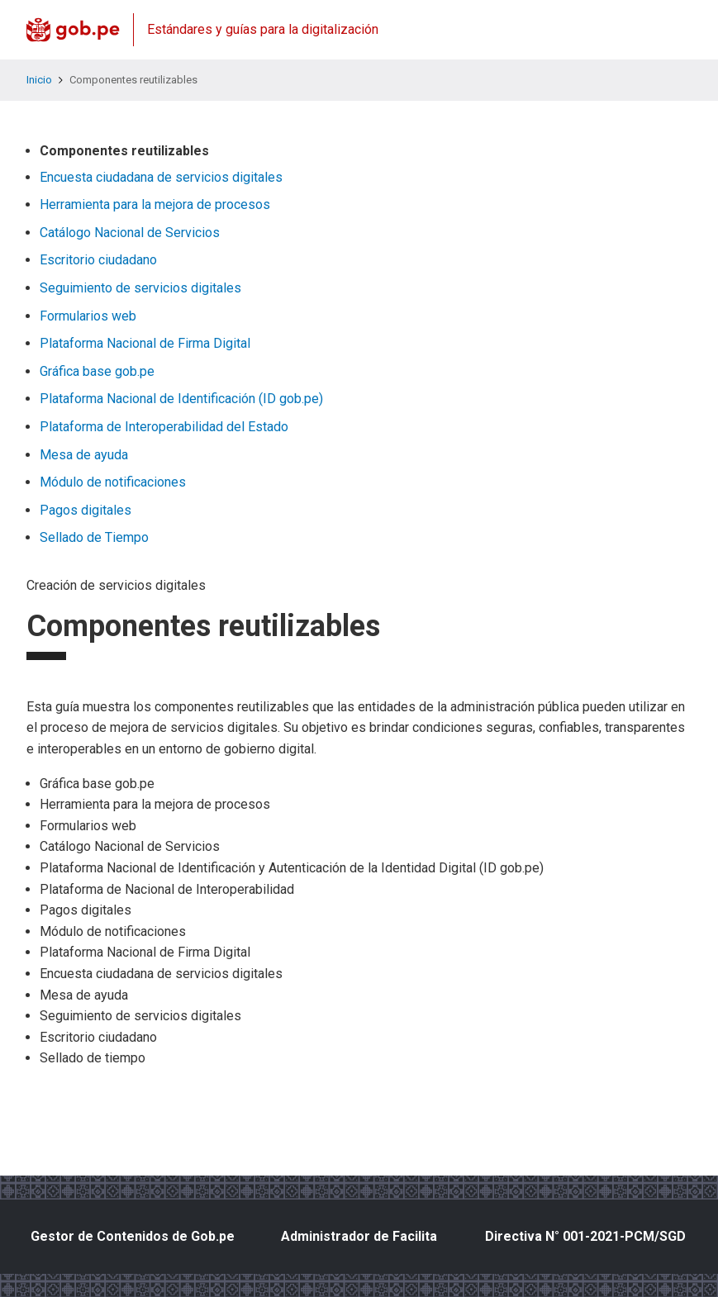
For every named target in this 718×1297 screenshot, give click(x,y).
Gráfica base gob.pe (97, 371)
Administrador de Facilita (359, 1236)
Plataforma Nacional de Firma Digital (145, 343)
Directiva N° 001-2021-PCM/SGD (585, 1236)
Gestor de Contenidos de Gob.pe (133, 1236)
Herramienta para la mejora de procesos (155, 204)
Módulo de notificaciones (113, 482)
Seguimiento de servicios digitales (140, 288)
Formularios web (88, 316)
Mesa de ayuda (84, 455)
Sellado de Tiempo (94, 537)
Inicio (39, 80)
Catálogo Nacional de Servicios (130, 232)
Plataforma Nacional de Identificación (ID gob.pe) (181, 398)
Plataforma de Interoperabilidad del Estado (164, 427)
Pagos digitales (85, 510)
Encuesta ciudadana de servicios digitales (161, 177)
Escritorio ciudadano (98, 260)
